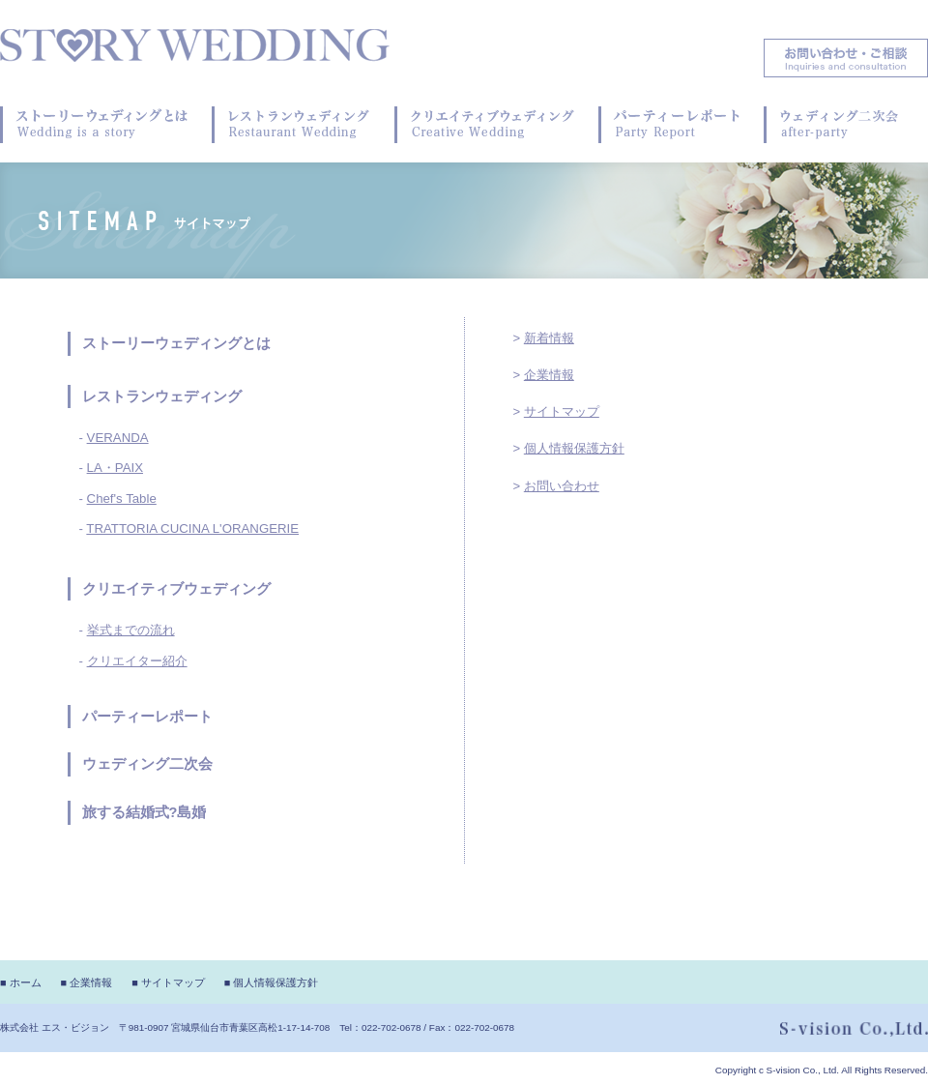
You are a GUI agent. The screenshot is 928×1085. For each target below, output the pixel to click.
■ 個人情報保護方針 (271, 982)
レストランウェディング (162, 396)
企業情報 (549, 374)
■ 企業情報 (87, 982)
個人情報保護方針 (574, 448)
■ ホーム (21, 982)
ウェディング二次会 (147, 764)
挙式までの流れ (131, 630)
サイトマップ (561, 411)
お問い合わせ (561, 486)
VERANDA (118, 437)
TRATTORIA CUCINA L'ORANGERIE (192, 528)
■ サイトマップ (168, 982)
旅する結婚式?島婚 (144, 812)
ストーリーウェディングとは (176, 343)
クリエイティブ (133, 589)
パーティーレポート (147, 716)
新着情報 (549, 338)
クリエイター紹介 (137, 661)
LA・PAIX (115, 467)
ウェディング (227, 589)
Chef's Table (122, 498)
